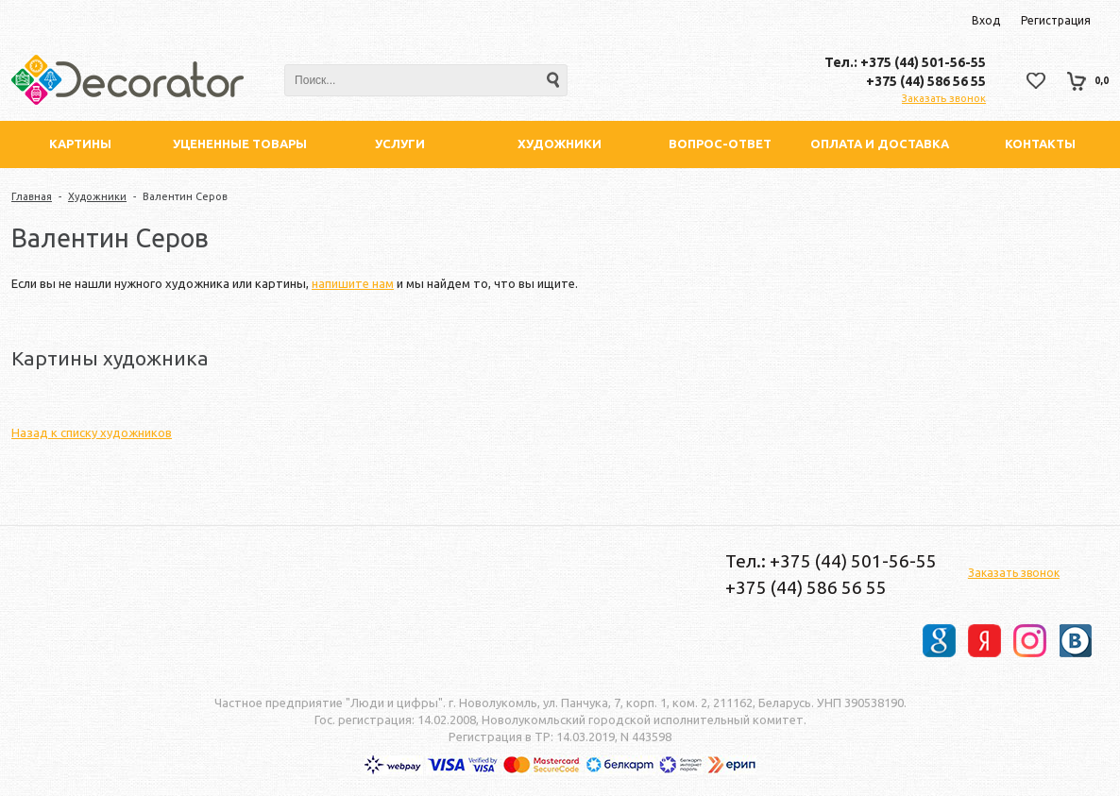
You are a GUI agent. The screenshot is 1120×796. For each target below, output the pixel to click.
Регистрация (1056, 20)
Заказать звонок (944, 98)
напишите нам (353, 283)
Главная (31, 196)
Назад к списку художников (91, 432)
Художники (97, 196)
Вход (986, 20)
